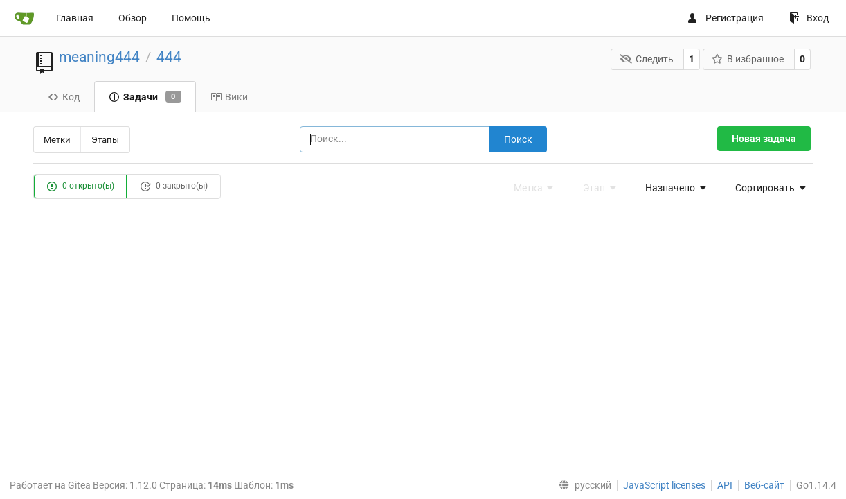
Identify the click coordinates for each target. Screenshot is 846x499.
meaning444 (99, 57)
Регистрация (725, 18)
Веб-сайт (764, 485)
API (724, 485)
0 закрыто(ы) (174, 186)
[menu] (671, 187)
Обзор (132, 18)
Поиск (518, 139)
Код (64, 97)
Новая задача (764, 138)
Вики (229, 97)
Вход (809, 18)
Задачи (145, 97)
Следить (647, 58)
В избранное (748, 58)
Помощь (191, 18)
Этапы (105, 139)
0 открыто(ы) (80, 186)
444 (168, 57)
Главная (74, 18)
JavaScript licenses (664, 485)
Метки (57, 139)
